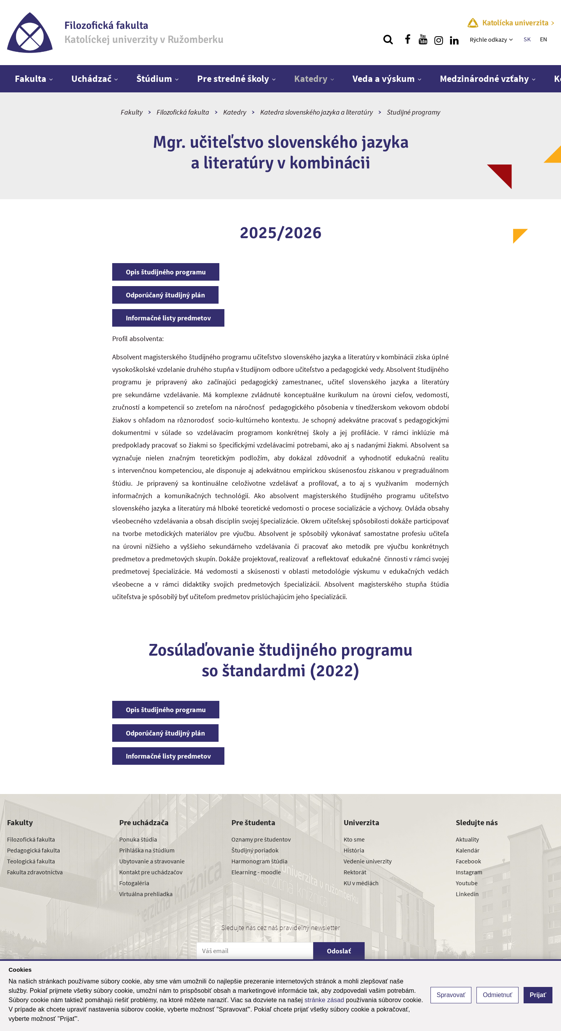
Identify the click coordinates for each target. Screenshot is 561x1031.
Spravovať (451, 995)
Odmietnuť (497, 995)
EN (543, 39)
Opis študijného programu (166, 271)
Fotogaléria (134, 883)
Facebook (468, 861)
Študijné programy (413, 112)
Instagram (469, 872)
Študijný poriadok (255, 850)
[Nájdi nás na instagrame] (438, 39)
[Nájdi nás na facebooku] (407, 39)
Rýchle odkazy (488, 39)
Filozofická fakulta (183, 112)
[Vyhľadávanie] (388, 39)
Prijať (538, 995)
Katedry (311, 79)
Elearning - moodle (256, 872)
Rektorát (355, 872)
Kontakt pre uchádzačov (150, 872)
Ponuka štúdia (138, 839)
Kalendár (468, 850)
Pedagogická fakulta (33, 850)
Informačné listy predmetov (168, 317)
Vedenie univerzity (368, 861)
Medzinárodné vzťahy (484, 79)
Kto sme (354, 839)
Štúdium (154, 79)
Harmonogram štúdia (259, 861)
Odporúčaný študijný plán (165, 294)
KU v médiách (361, 883)
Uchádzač (91, 79)
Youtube (467, 883)
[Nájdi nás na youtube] (423, 39)
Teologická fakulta (31, 861)
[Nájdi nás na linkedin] (454, 39)
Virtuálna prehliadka (146, 894)
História (354, 850)
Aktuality (467, 839)
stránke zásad (324, 1000)
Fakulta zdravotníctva (35, 872)
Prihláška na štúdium (147, 850)
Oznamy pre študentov (261, 839)
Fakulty (132, 112)
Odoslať (339, 950)
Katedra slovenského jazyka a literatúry (316, 112)
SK (527, 39)
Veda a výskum (384, 79)
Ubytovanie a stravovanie (152, 861)
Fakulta (30, 79)
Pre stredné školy (233, 79)
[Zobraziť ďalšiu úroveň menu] (512, 39)
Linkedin (467, 894)
